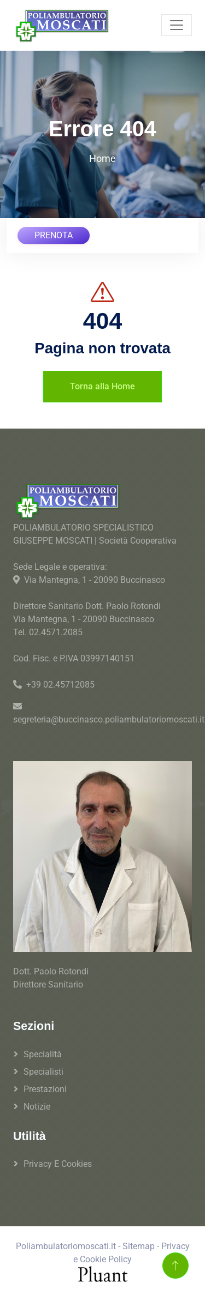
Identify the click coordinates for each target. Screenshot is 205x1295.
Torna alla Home (102, 386)
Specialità (43, 1054)
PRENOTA (53, 235)
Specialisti (43, 1072)
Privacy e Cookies (58, 1164)
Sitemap (138, 1246)
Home (102, 158)
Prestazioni (45, 1089)
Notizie (37, 1106)
